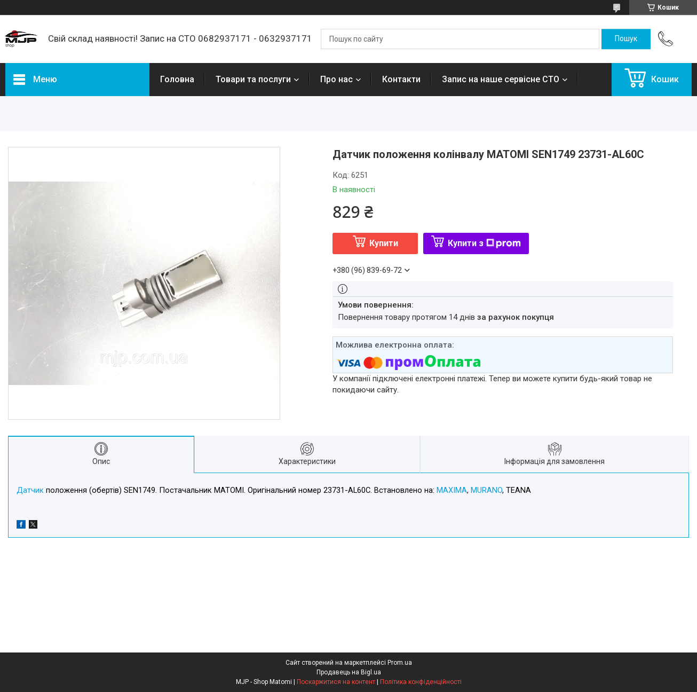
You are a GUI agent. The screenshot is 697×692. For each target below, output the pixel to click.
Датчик (30, 490)
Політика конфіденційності (421, 682)
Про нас (336, 79)
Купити (383, 243)
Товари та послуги (253, 79)
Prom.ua (399, 662)
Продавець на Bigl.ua (348, 672)
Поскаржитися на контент (336, 682)
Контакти (401, 79)
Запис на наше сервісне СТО (500, 79)
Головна (177, 79)
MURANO (486, 490)
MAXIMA (452, 490)
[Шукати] (626, 39)
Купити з (484, 243)
